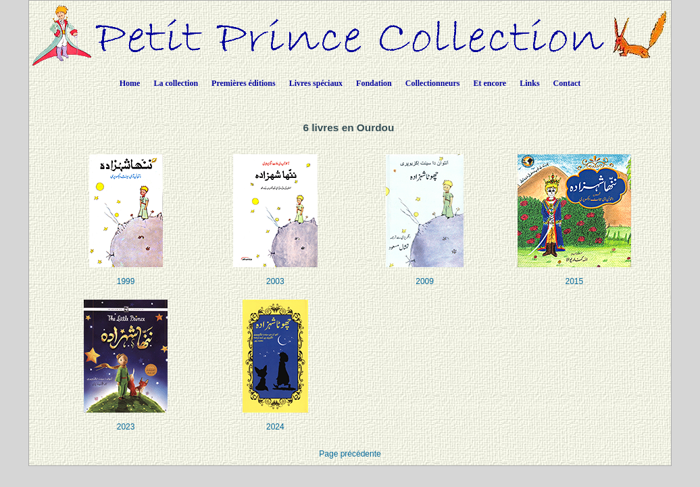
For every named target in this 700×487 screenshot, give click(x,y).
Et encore (489, 83)
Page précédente (349, 454)
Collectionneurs (432, 83)
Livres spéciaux (316, 83)
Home (130, 83)
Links (529, 83)
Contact (567, 83)
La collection (175, 83)
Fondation (374, 83)
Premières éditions (243, 83)
